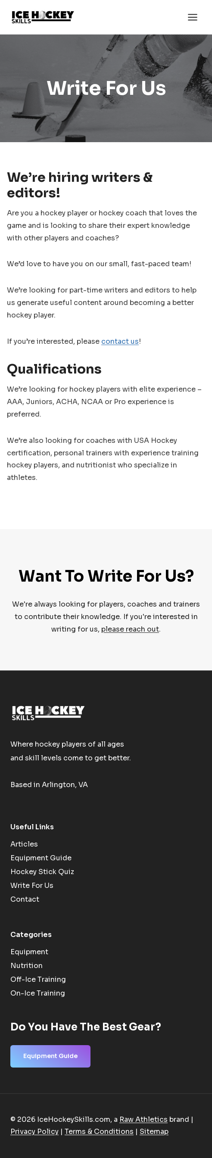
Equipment (29, 951)
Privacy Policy (34, 1131)
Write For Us (31, 885)
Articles (24, 844)
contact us (120, 341)
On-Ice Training (37, 993)
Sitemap (154, 1131)
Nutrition (26, 965)
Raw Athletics (143, 1119)
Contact (24, 899)
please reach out (130, 629)
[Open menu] (192, 17)
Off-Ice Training (38, 979)
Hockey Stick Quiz (42, 871)
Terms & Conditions (99, 1131)
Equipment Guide (41, 857)
